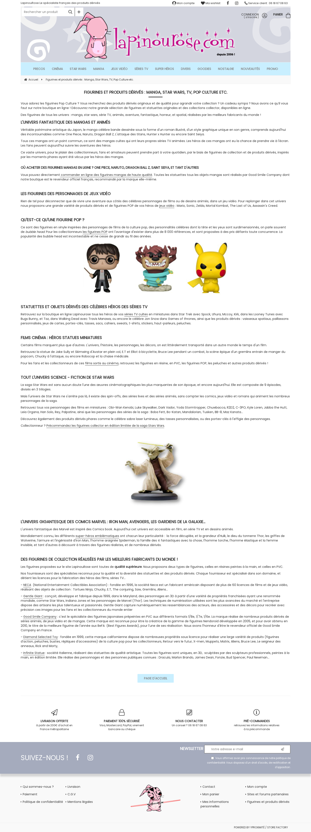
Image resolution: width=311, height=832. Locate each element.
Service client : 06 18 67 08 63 (266, 3)
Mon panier (210, 794)
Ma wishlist (210, 3)
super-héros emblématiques (97, 536)
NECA (27, 585)
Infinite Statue (34, 653)
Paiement (30, 794)
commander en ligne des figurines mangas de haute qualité (106, 175)
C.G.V (72, 794)
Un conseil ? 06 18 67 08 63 (189, 718)
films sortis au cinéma (101, 363)
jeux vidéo (166, 206)
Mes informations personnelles (214, 804)
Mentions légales (80, 802)
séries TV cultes (136, 314)
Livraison (74, 787)
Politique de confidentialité (43, 802)
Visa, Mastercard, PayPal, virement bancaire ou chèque (122, 720)
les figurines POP (95, 232)
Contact (208, 787)
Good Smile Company (40, 616)
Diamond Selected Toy (40, 637)
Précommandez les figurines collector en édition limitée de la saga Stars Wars (105, 425)
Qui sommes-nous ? (38, 787)
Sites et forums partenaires (268, 794)
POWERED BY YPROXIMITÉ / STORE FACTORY (261, 827)
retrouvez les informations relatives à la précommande (257, 720)
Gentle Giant (33, 596)
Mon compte (183, 3)
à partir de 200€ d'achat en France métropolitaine (54, 720)
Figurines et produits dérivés (268, 802)
